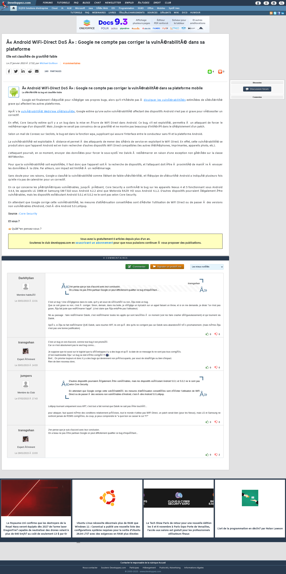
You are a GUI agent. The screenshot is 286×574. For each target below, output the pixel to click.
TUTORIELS (76, 12)
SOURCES (152, 12)
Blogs (86, 2)
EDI (113, 8)
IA (62, 8)
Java (90, 8)
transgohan (26, 349)
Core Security (28, 216)
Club (168, 2)
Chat (97, 2)
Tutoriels (63, 2)
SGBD (141, 8)
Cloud (54, 8)
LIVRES (112, 12)
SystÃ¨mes (174, 8)
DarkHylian (26, 285)
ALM (69, 8)
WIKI (176, 12)
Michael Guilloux (48, 65)
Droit (157, 2)
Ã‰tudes (144, 2)
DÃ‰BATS (165, 12)
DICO (184, 12)
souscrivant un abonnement (94, 245)
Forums (47, 2)
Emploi (129, 2)
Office (150, 8)
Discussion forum (257, 89)
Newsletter (113, 2)
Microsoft (80, 8)
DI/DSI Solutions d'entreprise (33, 8)
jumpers (26, 382)
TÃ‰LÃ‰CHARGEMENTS (131, 12)
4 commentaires (71, 65)
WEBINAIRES (99, 12)
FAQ (76, 2)
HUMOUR (195, 12)
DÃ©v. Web (102, 8)
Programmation (126, 8)
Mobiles (161, 8)
